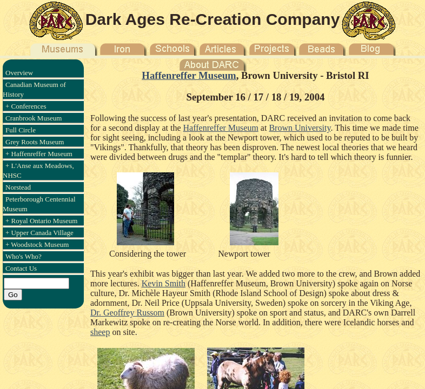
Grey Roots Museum (34, 142)
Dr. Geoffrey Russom (127, 312)
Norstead (18, 187)
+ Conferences (26, 106)
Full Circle (20, 130)
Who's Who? (23, 256)
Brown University (299, 127)
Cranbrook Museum (33, 118)
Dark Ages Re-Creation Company (212, 19)
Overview (19, 73)
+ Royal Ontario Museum (41, 221)
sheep (100, 332)
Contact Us (21, 268)
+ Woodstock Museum (37, 244)
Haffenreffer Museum (189, 75)
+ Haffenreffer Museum (38, 154)
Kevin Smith (163, 283)
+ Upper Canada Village (39, 233)
